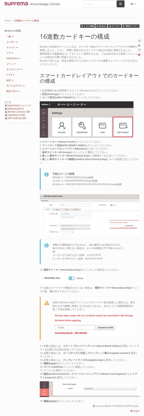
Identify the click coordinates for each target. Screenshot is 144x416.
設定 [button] (9, 80)
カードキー (114, 26)
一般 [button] (9, 36)
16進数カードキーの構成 (26, 20)
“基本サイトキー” (131, 26)
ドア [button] (9, 52)
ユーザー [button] (12, 42)
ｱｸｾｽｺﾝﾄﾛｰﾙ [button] (13, 58)
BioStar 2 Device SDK (19, 111)
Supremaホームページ (19, 105)
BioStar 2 (102, 26)
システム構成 (87, 26)
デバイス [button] (12, 47)
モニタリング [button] (14, 69)
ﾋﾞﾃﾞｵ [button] (10, 74)
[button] (133, 4)
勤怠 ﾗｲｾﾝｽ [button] (13, 91)
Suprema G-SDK (16, 115)
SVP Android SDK (17, 118)
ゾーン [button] (11, 63)
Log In (135, 410)
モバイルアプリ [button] (15, 85)
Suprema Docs (16, 108)
